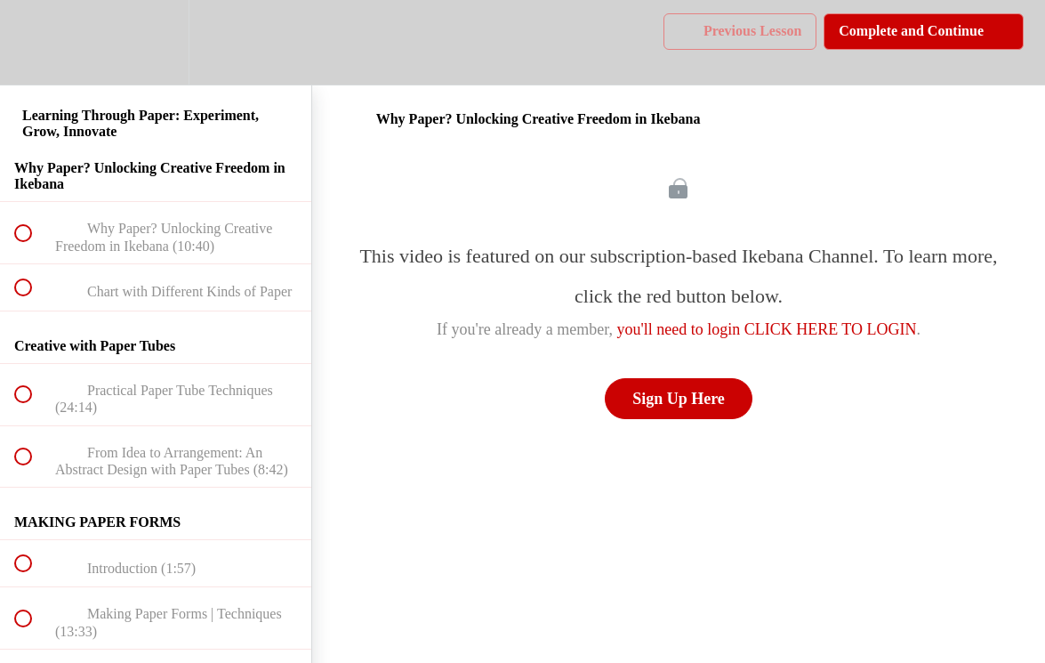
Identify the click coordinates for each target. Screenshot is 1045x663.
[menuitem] (156, 42)
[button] (33, 42)
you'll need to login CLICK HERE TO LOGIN (766, 329)
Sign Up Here (678, 399)
